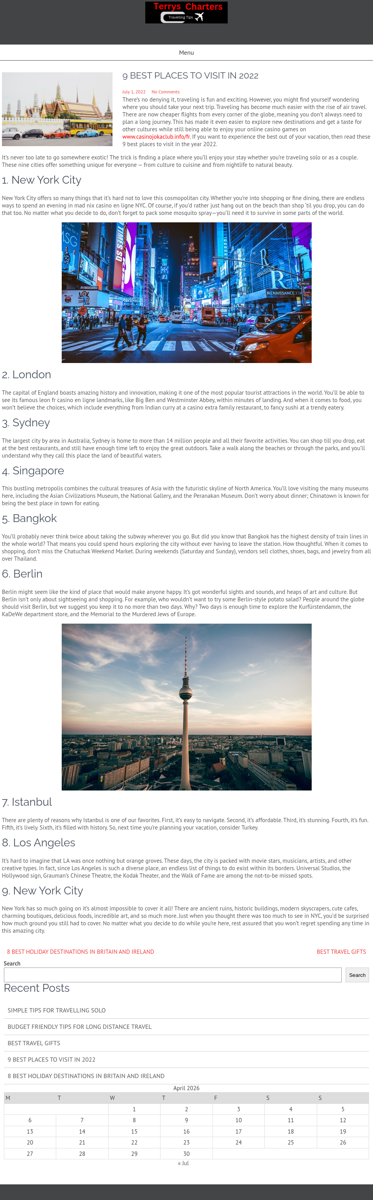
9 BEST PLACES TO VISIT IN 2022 (52, 1059)
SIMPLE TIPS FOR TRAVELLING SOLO (57, 1010)
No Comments (166, 92)
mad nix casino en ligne (104, 205)
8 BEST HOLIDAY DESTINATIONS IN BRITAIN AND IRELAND (80, 951)
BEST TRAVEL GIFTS (341, 951)
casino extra (202, 407)
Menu (186, 52)
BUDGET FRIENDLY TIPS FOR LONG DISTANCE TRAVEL (80, 1026)
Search (12, 963)
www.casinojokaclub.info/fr (155, 136)
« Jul (183, 1163)
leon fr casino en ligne (67, 400)
